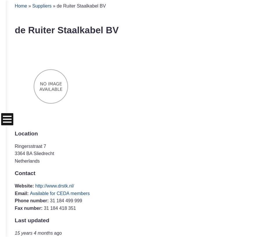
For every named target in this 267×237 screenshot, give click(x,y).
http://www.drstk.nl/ (54, 185)
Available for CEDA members (60, 193)
